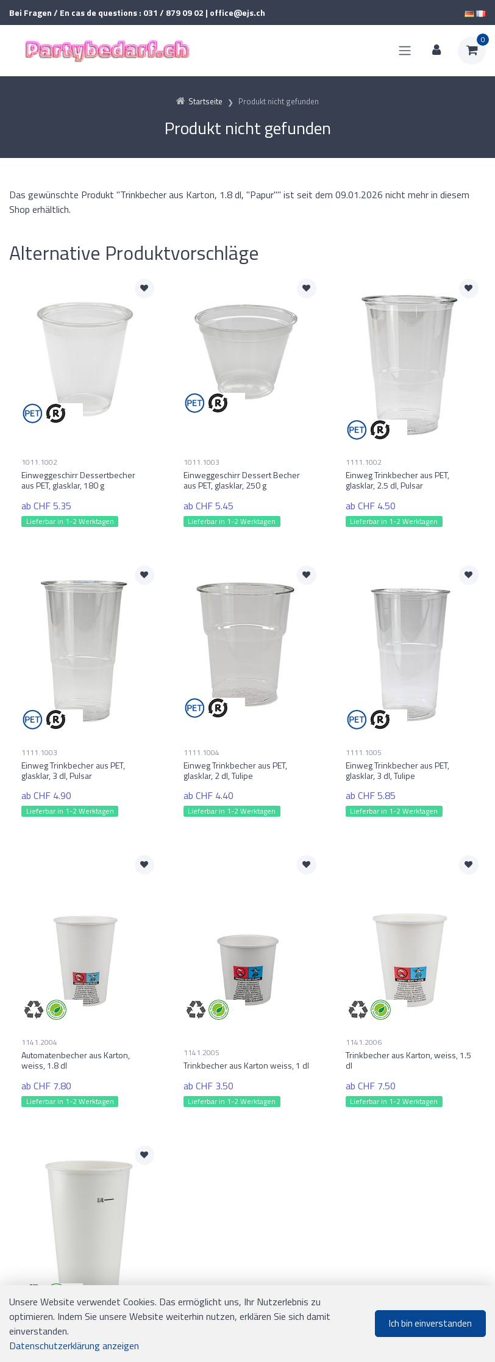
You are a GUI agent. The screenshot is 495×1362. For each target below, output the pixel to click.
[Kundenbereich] (436, 51)
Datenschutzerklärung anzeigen (74, 1345)
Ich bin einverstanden (430, 1323)
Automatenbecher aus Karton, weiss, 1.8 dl (75, 1038)
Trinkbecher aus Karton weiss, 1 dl (246, 1043)
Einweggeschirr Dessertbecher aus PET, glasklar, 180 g (78, 480)
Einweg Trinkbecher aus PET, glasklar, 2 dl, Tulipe (235, 759)
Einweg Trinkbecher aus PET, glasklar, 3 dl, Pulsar (73, 759)
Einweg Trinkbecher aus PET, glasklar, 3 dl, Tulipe (397, 759)
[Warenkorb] (472, 51)
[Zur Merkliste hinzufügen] (144, 288)
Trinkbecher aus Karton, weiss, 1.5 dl (408, 1038)
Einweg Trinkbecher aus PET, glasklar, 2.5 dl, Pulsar (397, 480)
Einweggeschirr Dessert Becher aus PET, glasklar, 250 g (241, 480)
